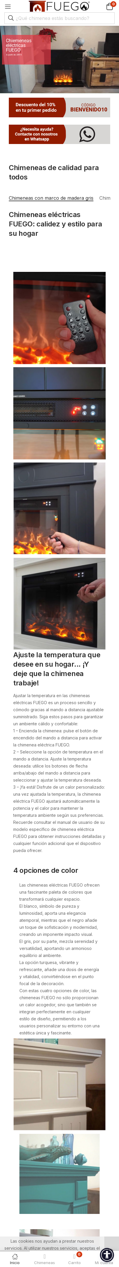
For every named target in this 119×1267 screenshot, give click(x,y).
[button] (102, 6)
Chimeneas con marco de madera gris (51, 198)
